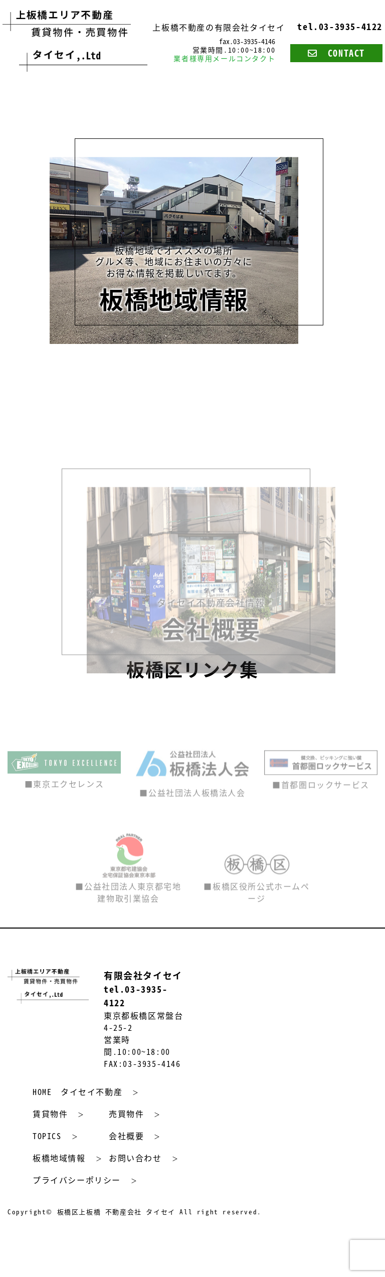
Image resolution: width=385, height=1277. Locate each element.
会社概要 (126, 1136)
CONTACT (336, 53)
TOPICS (47, 1136)
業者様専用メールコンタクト (224, 58)
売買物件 (126, 1114)
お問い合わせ (135, 1158)
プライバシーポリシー (77, 1180)
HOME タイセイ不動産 (77, 1091)
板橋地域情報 (59, 1158)
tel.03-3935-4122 (339, 26)
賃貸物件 (50, 1114)
